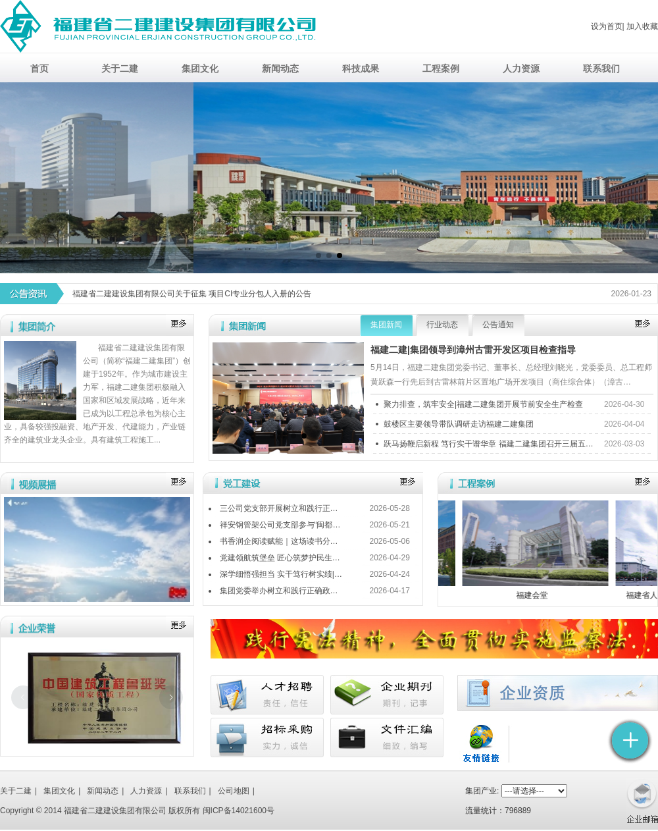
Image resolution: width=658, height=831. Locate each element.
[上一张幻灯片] (23, 697)
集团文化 (59, 790)
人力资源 (146, 790)
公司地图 (233, 790)
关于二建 (16, 790)
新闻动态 (102, 790)
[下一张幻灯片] (171, 697)
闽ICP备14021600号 (238, 810)
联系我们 (190, 790)
